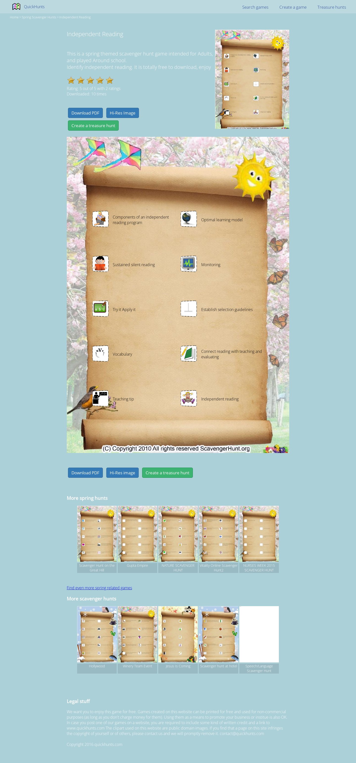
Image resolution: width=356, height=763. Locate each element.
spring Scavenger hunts (39, 17)
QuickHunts (34, 6)
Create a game (293, 7)
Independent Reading (75, 17)
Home (14, 17)
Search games (255, 7)
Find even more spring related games (99, 588)
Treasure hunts (331, 7)
